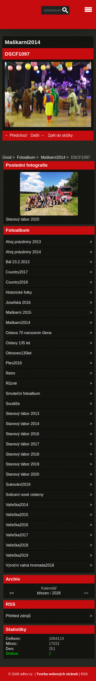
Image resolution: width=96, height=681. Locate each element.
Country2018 (17, 282)
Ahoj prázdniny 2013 (23, 242)
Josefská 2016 (18, 302)
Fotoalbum (26, 157)
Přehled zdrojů (18, 616)
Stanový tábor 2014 (22, 424)
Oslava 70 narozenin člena (28, 333)
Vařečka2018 (17, 545)
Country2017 (17, 272)
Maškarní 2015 (18, 312)
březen (43, 593)
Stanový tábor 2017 (22, 444)
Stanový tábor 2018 (22, 454)
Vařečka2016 (17, 525)
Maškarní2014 (53, 157)
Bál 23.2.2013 (18, 262)
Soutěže (13, 404)
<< (11, 593)
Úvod (6, 157)
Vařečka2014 (17, 505)
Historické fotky (19, 292)
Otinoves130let (19, 353)
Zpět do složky (60, 135)
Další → (37, 135)
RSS (84, 674)
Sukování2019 (18, 484)
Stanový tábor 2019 (22, 464)
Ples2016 (14, 363)
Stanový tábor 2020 (22, 219)
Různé (11, 383)
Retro (10, 373)
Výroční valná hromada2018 (30, 565)
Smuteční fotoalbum (23, 393)
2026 (56, 593)
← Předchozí (16, 135)
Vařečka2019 (17, 555)
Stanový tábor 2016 (22, 434)
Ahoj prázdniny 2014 (23, 252)
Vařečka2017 (17, 535)
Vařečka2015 (17, 515)
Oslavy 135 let (18, 343)
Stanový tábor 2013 (22, 414)
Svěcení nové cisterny (25, 495)
